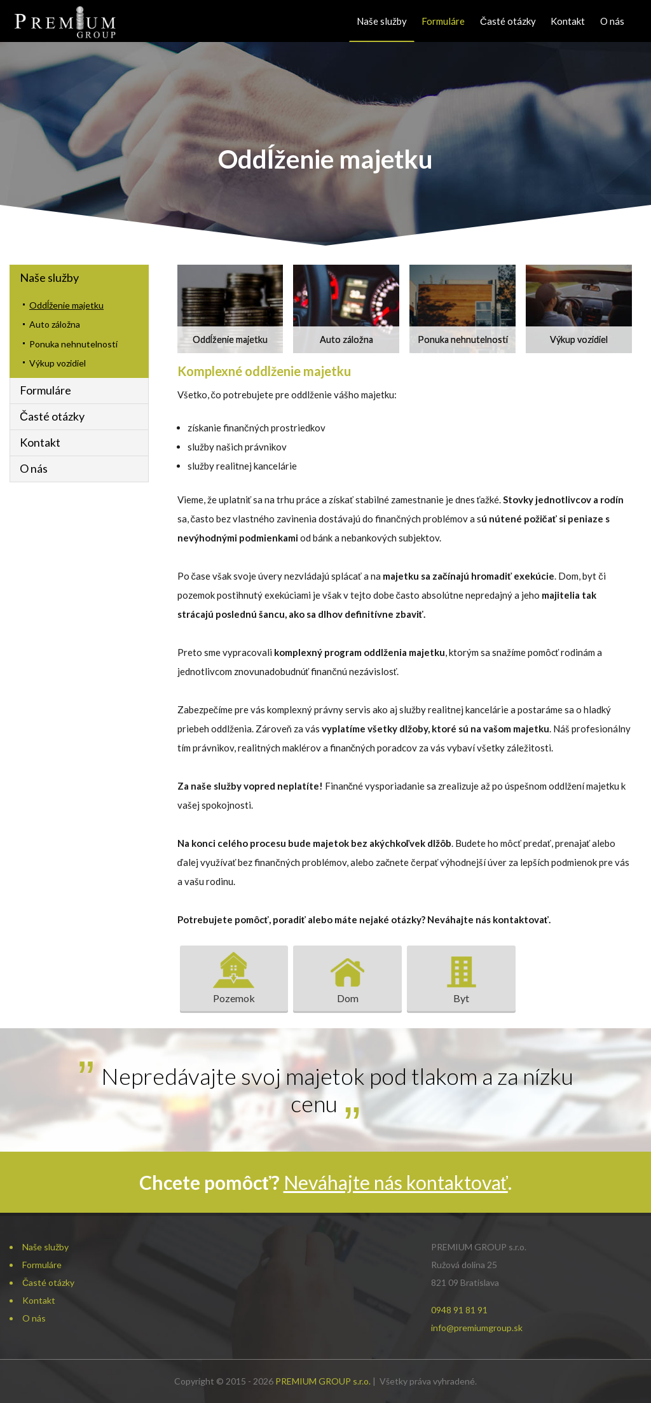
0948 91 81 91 (459, 1309)
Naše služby (382, 21)
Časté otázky (508, 21)
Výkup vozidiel (57, 363)
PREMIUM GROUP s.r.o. (323, 1381)
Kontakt (568, 21)
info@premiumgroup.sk (477, 1327)
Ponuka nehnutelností (73, 344)
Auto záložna (54, 324)
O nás (612, 21)
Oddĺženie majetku (66, 305)
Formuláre (443, 21)
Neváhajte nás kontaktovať (396, 1182)
